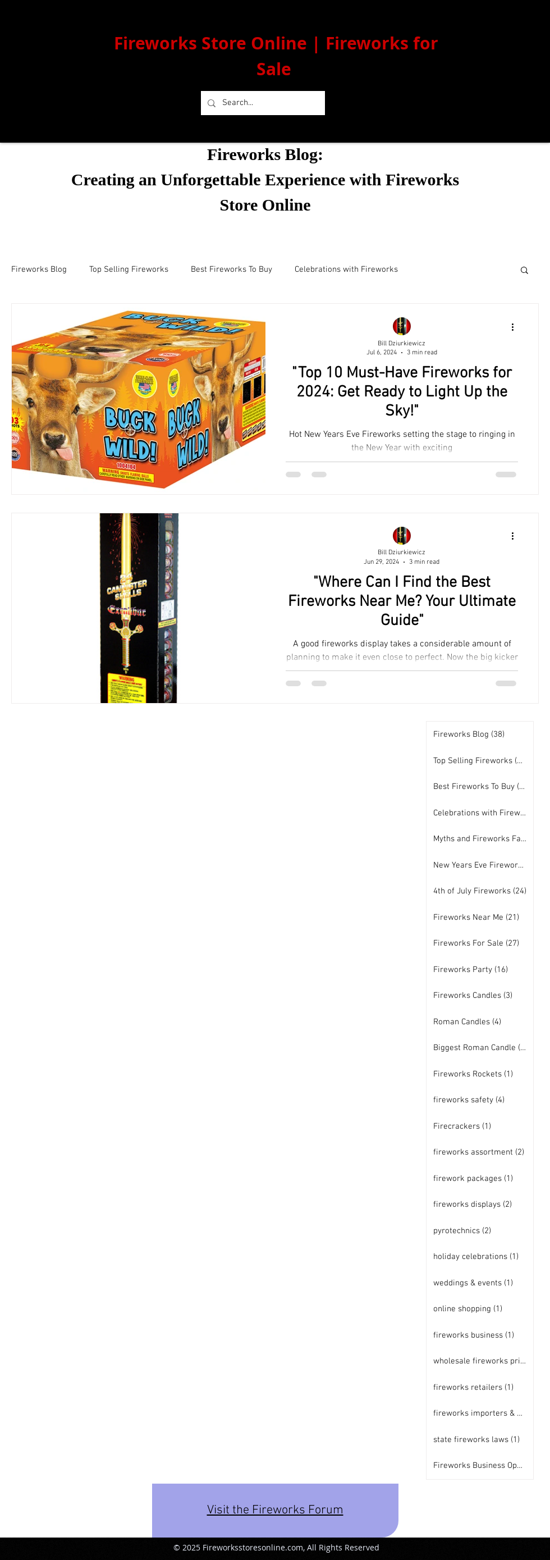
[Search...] (261, 103)
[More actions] (516, 327)
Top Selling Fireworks (128, 269)
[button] (524, 271)
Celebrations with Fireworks (346, 269)
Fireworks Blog (39, 269)
